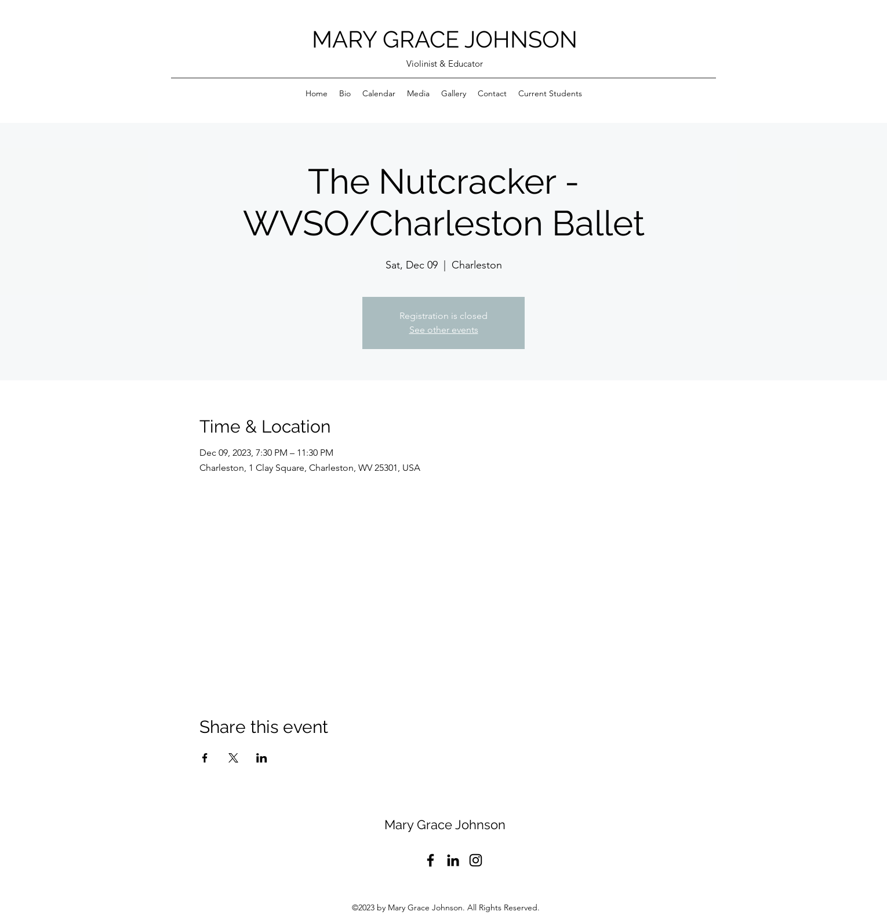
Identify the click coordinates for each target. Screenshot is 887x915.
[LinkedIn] (453, 860)
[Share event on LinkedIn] (261, 757)
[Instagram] (475, 860)
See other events (443, 329)
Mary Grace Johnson (445, 824)
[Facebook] (430, 860)
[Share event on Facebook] (204, 757)
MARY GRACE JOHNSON (444, 39)
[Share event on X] (233, 757)
